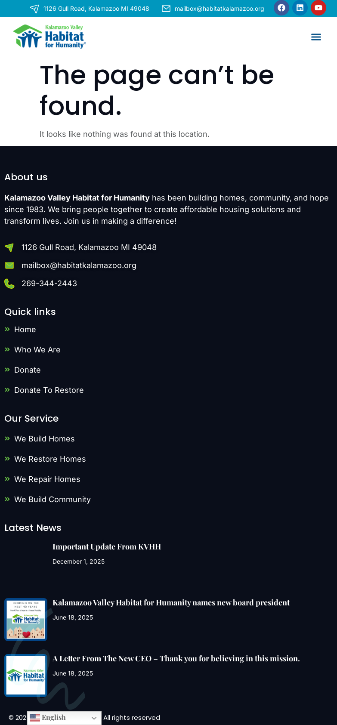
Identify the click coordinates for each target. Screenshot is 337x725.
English (48, 718)
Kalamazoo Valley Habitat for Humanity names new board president (171, 602)
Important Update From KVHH (107, 546)
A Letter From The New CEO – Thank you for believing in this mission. (176, 658)
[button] (316, 36)
